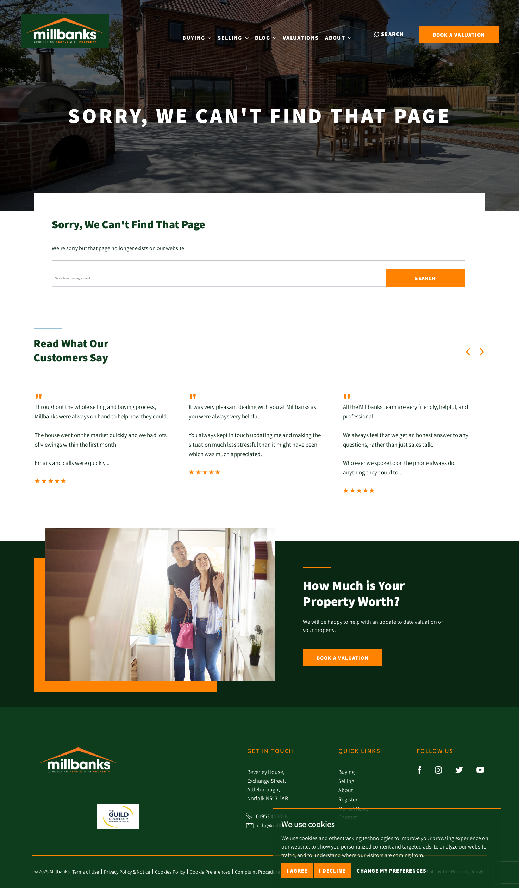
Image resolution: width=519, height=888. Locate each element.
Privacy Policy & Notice (127, 872)
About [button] (344, 33)
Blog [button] (271, 33)
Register (347, 799)
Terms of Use (85, 872)
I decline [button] (332, 870)
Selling (346, 780)
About (345, 790)
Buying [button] (202, 33)
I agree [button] (297, 870)
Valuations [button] (306, 33)
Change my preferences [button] (391, 870)
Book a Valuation (343, 657)
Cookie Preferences (210, 872)
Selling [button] (238, 33)
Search (425, 278)
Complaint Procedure (257, 872)
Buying (346, 771)
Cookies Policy (170, 872)
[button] (468, 351)
